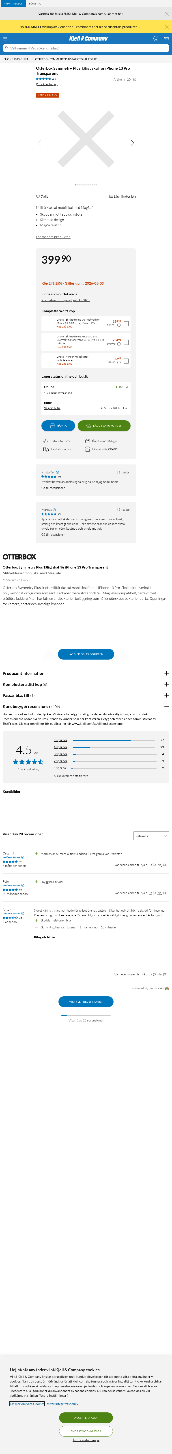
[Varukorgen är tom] (166, 38)
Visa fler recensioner (86, 1001)
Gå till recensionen (53, 488)
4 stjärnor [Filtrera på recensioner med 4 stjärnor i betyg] (60, 747)
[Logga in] (155, 38)
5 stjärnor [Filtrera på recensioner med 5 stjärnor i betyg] (60, 740)
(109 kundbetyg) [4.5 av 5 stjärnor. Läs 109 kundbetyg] (47, 84)
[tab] (13, 3)
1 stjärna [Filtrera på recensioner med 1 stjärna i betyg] (60, 768)
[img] (132, 142)
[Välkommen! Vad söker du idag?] (89, 48)
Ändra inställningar (86, 1440)
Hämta (58, 425)
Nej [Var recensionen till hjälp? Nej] (159, 865)
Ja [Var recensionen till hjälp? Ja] (150, 865)
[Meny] (5, 38)
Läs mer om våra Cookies (27, 1404)
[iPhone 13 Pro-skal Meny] (33, 59)
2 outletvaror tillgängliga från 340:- (65, 300)
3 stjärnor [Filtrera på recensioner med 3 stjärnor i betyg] (60, 754)
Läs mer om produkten (53, 236)
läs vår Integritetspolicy (62, 1404)
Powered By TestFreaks (150, 988)
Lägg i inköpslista (122, 196)
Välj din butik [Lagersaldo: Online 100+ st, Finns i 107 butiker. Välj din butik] (52, 408)
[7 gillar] (43, 197)
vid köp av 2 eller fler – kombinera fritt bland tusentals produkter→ (80, 27)
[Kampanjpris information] (119, 325)
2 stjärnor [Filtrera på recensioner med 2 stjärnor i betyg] (60, 761)
